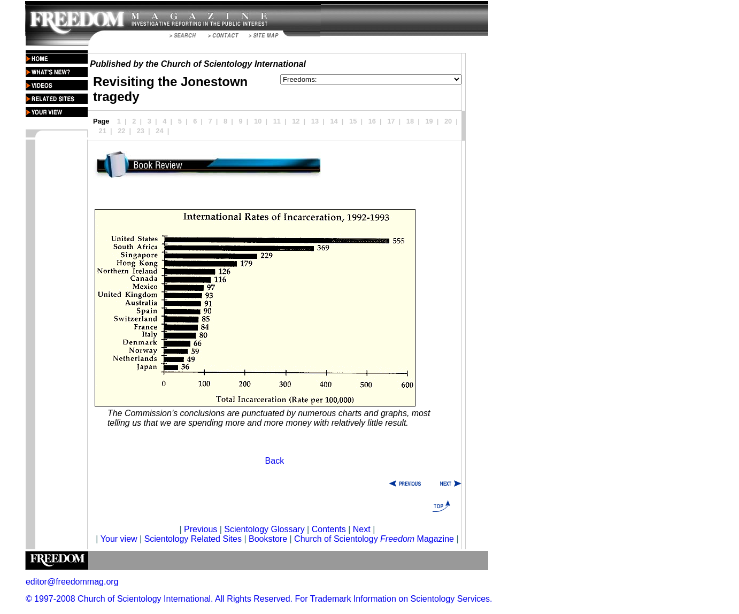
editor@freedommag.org (72, 581)
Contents (329, 529)
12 (295, 121)
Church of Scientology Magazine (374, 538)
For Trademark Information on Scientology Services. (393, 598)
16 (372, 121)
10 (257, 121)
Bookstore (268, 538)
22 (121, 131)
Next (362, 529)
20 (448, 121)
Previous (202, 529)
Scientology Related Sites (193, 538)
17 (391, 121)
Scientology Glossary (264, 529)
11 (277, 121)
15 (353, 121)
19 (429, 121)
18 (410, 121)
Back (274, 460)
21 (102, 131)
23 (140, 131)
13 (315, 121)
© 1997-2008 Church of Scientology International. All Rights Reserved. (159, 598)
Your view (119, 538)
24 (159, 131)
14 (333, 121)
